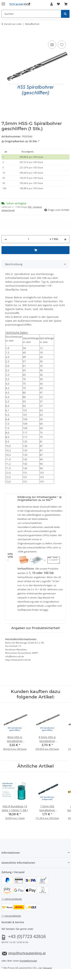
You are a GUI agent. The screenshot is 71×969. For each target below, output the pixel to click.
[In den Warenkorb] (4, 36)
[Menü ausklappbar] (3, 2)
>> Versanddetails (11, 902)
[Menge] (28, 225)
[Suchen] (65, 14)
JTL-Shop (41, 966)
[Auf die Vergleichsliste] (52, 45)
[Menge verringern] (6, 225)
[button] (51, 4)
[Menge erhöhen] (65, 225)
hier (45, 596)
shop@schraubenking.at (26, 939)
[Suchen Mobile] (31, 14)
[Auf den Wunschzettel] (62, 45)
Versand (47, 953)
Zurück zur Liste (13, 24)
